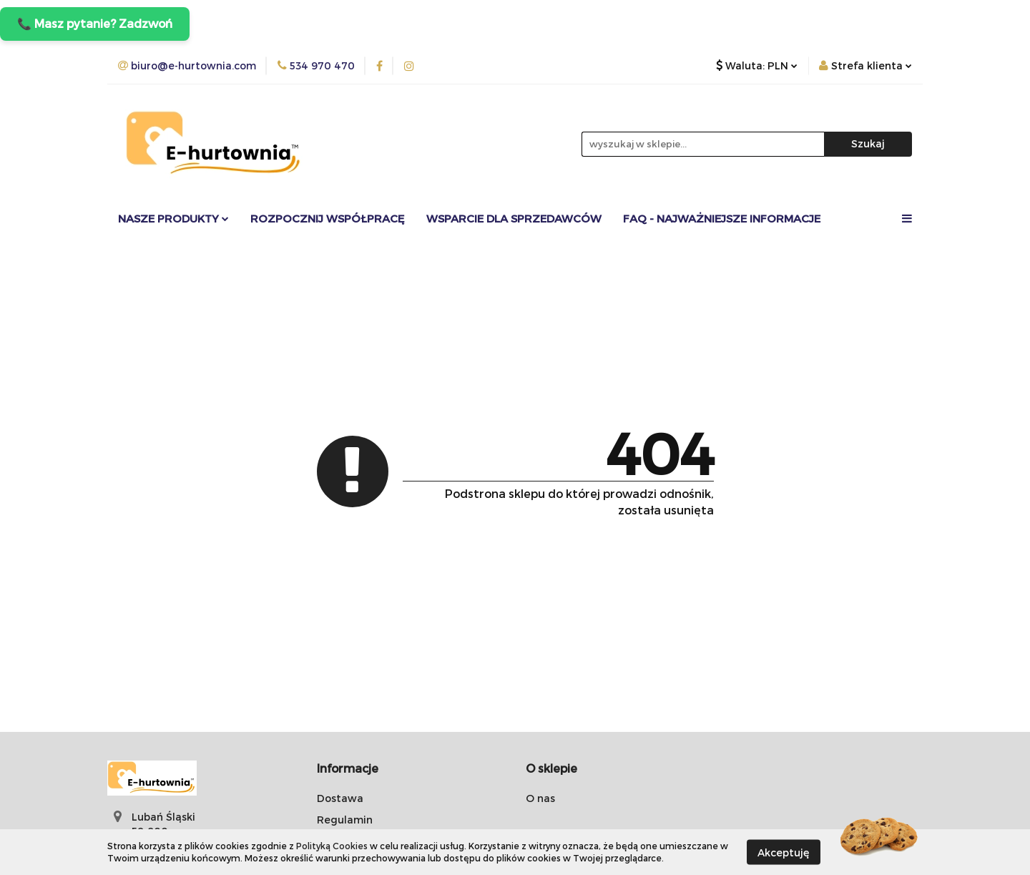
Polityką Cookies (332, 846)
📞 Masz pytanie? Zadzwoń (94, 23)
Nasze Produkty (173, 218)
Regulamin (345, 819)
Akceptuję (783, 852)
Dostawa (340, 798)
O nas (540, 798)
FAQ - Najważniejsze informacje (721, 218)
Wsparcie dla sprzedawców (514, 218)
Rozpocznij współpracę (327, 218)
